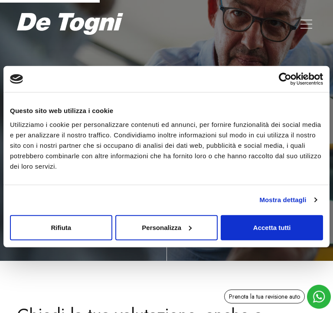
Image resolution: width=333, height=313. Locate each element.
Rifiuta (61, 227)
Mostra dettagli (282, 199)
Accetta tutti (272, 227)
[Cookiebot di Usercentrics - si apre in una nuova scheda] (285, 79)
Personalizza (167, 227)
